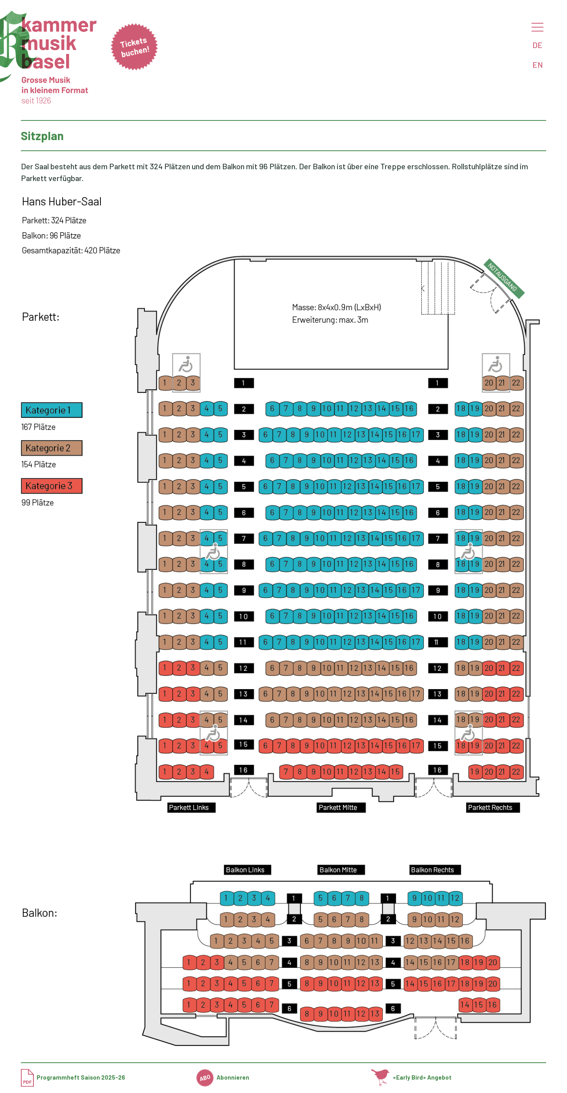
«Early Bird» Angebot (411, 1077)
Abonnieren (223, 1077)
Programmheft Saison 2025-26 (73, 1077)
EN (537, 64)
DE (537, 45)
